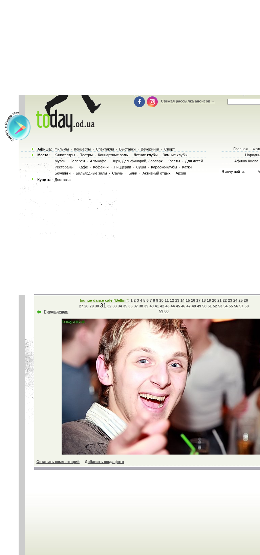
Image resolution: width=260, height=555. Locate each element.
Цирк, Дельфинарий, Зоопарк (136, 161)
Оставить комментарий (58, 462)
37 (136, 306)
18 (203, 300)
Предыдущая (56, 311)
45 (178, 306)
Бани (133, 173)
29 (92, 306)
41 (157, 306)
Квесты (174, 161)
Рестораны (64, 167)
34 (120, 306)
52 (215, 306)
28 (86, 306)
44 (173, 306)
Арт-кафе (98, 161)
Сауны (118, 173)
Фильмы (62, 149)
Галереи (77, 161)
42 (162, 306)
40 (152, 306)
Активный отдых (157, 173)
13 (177, 300)
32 (109, 306)
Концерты (82, 149)
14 (182, 300)
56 (236, 306)
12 (172, 300)
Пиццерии (122, 167)
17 (198, 300)
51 (210, 306)
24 (235, 300)
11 (167, 300)
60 (167, 311)
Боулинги (62, 173)
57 (241, 306)
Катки (187, 167)
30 (97, 306)
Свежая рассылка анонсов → (188, 101)
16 (193, 300)
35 (125, 306)
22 (225, 300)
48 (194, 306)
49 (199, 306)
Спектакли (105, 149)
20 (214, 300)
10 (161, 300)
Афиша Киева (246, 161)
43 (167, 306)
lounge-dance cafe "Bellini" (104, 300)
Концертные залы (113, 155)
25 (241, 300)
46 (183, 306)
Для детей (194, 161)
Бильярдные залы (91, 173)
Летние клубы (146, 155)
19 (209, 300)
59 (161, 311)
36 (130, 306)
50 (204, 306)
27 (81, 306)
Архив (181, 173)
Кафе (83, 167)
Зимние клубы (175, 155)
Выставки (127, 149)
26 (246, 300)
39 (146, 306)
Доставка (62, 180)
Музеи (60, 161)
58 (246, 306)
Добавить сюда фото (104, 462)
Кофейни (101, 167)
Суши (141, 167)
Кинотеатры (65, 155)
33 (115, 306)
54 (225, 306)
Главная (240, 149)
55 (231, 306)
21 (219, 300)
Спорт (169, 149)
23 (230, 300)
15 (188, 300)
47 (189, 306)
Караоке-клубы (164, 167)
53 (220, 306)
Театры (86, 155)
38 (141, 306)
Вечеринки (150, 149)
